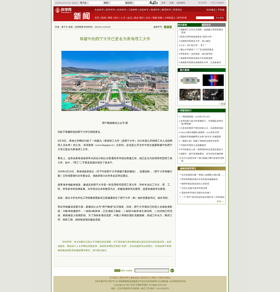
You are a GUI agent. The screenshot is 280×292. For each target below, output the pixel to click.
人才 (123, 17)
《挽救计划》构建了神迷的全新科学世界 (199, 141)
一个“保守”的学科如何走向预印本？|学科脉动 (202, 197)
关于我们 (113, 277)
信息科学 (144, 9)
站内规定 (211, 9)
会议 (129, 17)
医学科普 (182, 17)
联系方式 (145, 277)
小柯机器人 (170, 17)
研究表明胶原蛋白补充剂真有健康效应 (199, 179)
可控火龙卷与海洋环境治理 (194, 188)
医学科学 (110, 9)
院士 (116, 17)
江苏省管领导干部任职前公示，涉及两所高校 (201, 128)
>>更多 (222, 104)
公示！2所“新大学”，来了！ (193, 45)
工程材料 (133, 9)
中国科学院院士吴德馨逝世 (193, 145)
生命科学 (99, 9)
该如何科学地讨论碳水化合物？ (196, 192)
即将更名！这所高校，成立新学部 (196, 54)
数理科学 (166, 9)
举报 (153, 277)
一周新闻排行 (185, 110)
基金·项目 (139, 17)
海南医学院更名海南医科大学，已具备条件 (200, 62)
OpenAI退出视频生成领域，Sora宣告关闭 (199, 132)
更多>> (220, 201)
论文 (148, 17)
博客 (110, 17)
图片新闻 (184, 70)
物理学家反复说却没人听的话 (195, 183)
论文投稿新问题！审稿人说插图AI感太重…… (202, 175)
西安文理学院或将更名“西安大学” (196, 36)
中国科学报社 (164, 277)
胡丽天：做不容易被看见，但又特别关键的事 (201, 154)
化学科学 (121, 9)
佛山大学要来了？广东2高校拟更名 (197, 49)
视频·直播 (157, 17)
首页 (97, 17)
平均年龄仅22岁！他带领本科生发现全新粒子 (201, 149)
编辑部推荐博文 (188, 168)
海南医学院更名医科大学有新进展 (196, 58)
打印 (117, 270)
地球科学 (155, 9)
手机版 (221, 9)
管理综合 (177, 9)
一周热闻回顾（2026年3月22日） (195, 116)
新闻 (103, 17)
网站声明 (124, 277)
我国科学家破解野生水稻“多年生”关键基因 (200, 136)
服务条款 (135, 277)
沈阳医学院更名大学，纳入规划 (195, 41)
